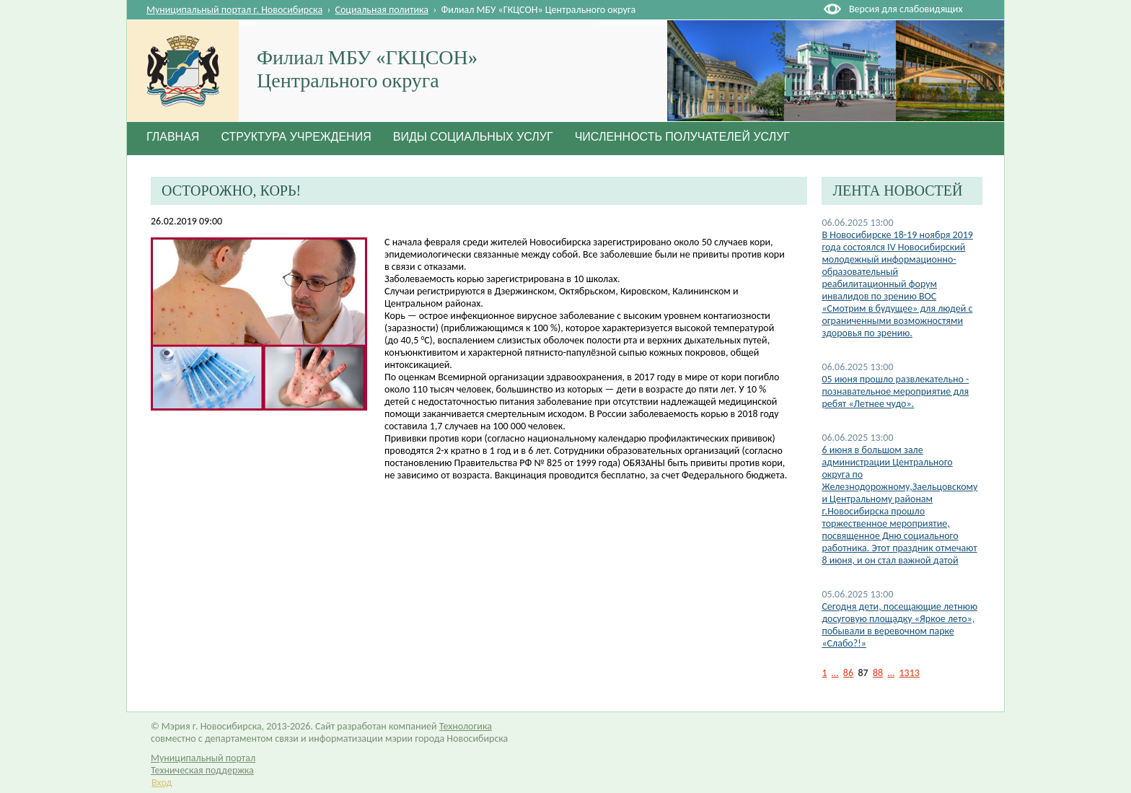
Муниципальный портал (203, 758)
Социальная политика (382, 10)
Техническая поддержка (202, 770)
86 (848, 673)
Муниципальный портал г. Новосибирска (234, 10)
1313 (909, 673)
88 (878, 673)
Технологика (465, 726)
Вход (161, 782)
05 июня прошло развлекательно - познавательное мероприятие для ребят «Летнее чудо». (895, 391)
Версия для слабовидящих (905, 9)
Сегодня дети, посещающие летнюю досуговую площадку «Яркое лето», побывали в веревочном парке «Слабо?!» (899, 624)
